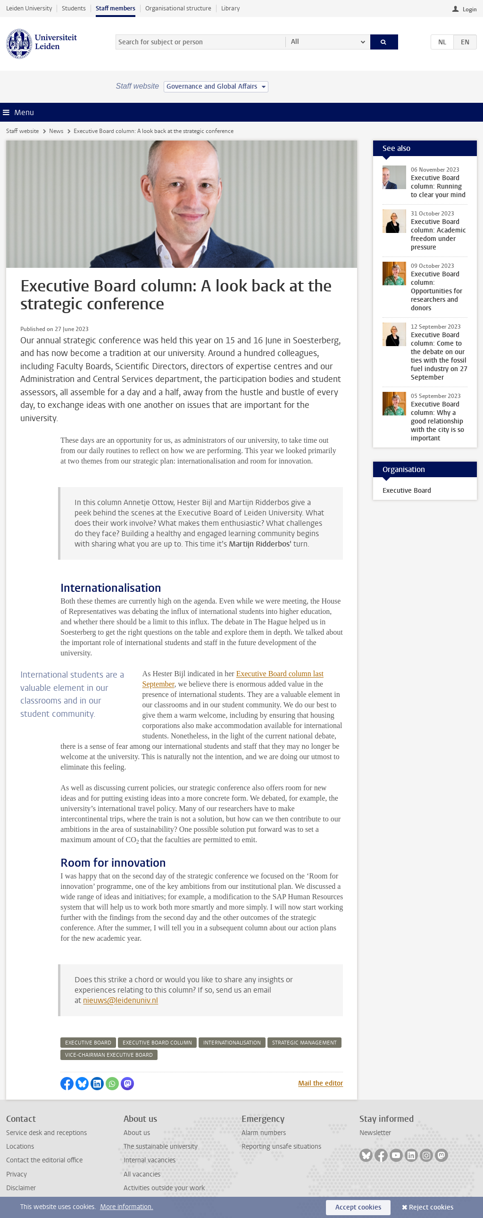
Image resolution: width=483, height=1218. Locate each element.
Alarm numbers (264, 1132)
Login (470, 9)
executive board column (157, 1042)
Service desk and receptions (46, 1132)
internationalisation (232, 1042)
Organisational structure (178, 8)
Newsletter (375, 1132)
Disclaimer (21, 1188)
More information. (126, 1206)
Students (74, 8)
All (295, 41)
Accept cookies (358, 1207)
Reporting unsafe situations (281, 1146)
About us (137, 1132)
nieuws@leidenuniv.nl (120, 1000)
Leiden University (29, 8)
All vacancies (142, 1174)
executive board (88, 1042)
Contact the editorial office (44, 1160)
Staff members (115, 8)
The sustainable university (161, 1146)
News (56, 131)
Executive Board (407, 490)
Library (230, 8)
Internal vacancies (149, 1160)
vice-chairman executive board (109, 1055)
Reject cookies (431, 1207)
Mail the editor (320, 1083)
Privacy (16, 1174)
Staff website (22, 131)
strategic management (304, 1042)
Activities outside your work (164, 1188)
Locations (20, 1146)
